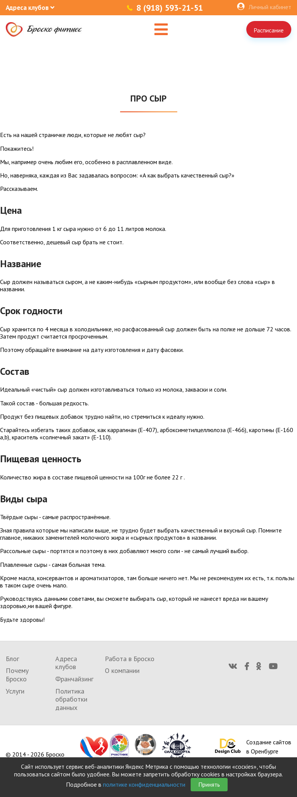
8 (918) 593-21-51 (169, 7)
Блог (12, 658)
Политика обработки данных (71, 699)
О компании (122, 670)
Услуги (15, 691)
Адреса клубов (66, 662)
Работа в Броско (129, 658)
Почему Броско (17, 674)
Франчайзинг (74, 678)
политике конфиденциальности (144, 784)
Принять (209, 784)
